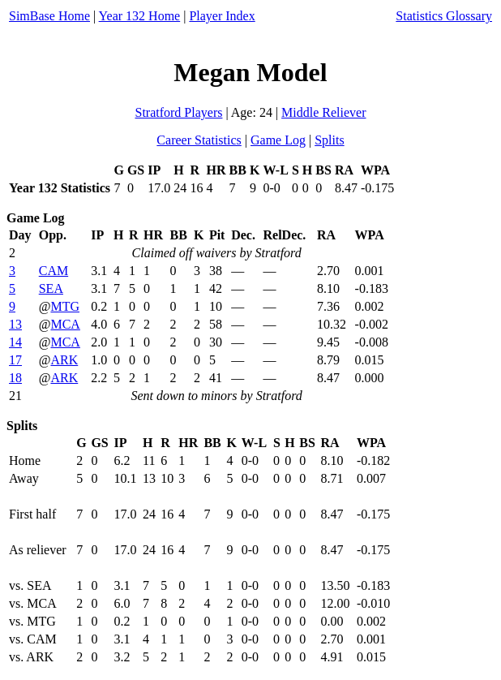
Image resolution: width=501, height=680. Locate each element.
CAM (53, 271)
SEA (51, 288)
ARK (64, 360)
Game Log (278, 140)
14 (15, 342)
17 (15, 360)
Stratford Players (178, 112)
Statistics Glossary (444, 16)
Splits (329, 140)
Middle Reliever (323, 112)
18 (15, 378)
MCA (64, 324)
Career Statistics (198, 140)
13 (15, 324)
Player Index (222, 16)
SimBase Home (49, 16)
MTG (64, 306)
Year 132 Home (140, 16)
